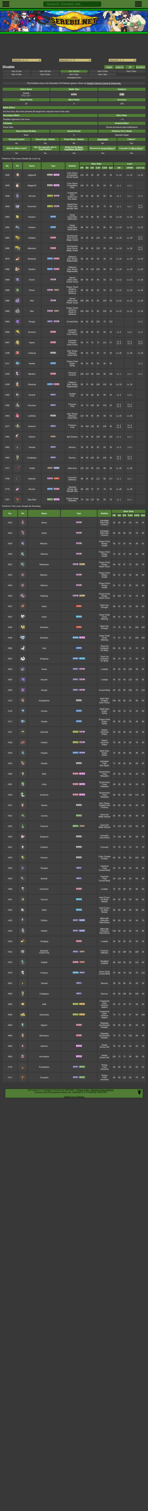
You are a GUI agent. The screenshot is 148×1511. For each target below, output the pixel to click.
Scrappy (104, 701)
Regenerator (72, 261)
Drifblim (44, 931)
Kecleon (44, 858)
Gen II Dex (74, 74)
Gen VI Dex (103, 71)
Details (109, 67)
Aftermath (104, 918)
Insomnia (72, 330)
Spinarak (44, 732)
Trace (104, 774)
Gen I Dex (102, 74)
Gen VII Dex (74, 71)
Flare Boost (104, 923)
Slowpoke (32, 259)
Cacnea (44, 816)
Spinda (44, 805)
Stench (72, 278)
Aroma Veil (104, 1047)
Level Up (119, 67)
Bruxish (32, 489)
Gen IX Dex (17, 71)
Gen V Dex (131, 71)
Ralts (44, 774)
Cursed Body (72, 322)
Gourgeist (44, 1078)
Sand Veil (104, 815)
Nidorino (44, 585)
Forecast (104, 847)
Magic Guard (72, 240)
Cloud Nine (72, 217)
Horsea (44, 711)
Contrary (104, 807)
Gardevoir (44, 795)
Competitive (72, 175)
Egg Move (140, 67)
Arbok (44, 533)
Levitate (72, 394)
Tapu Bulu (32, 500)
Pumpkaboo (44, 1067)
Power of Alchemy (72, 292)
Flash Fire (104, 605)
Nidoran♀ (44, 544)
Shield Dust (72, 204)
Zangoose (44, 837)
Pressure (72, 373)
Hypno (32, 343)
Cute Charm (72, 173)
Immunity (104, 836)
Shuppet (44, 868)
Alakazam (32, 248)
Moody (104, 902)
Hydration (104, 648)
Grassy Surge (72, 498)
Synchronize (72, 236)
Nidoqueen (44, 564)
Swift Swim (72, 219)
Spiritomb (44, 951)
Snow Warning (104, 618)
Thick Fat (104, 646)
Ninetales (44, 627)
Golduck (31, 227)
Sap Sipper (104, 765)
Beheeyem (44, 1036)
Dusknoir (32, 426)
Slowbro (31, 269)
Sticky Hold (72, 280)
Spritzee (44, 1046)
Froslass (44, 973)
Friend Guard (72, 177)
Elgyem (44, 1025)
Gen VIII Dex (45, 71)
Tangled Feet (104, 805)
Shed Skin (104, 523)
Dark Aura (72, 468)
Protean (104, 859)
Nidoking (44, 596)
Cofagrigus (32, 458)
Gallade (44, 962)
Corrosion (72, 478)
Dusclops (32, 405)
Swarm (104, 730)
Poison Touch (72, 282)
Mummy (72, 447)
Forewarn (72, 332)
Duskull (32, 395)
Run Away (72, 199)
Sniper (72, 364)
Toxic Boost (104, 838)
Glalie (44, 910)
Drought (104, 607)
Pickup (104, 1065)
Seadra (32, 364)
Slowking (32, 384)
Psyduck (31, 217)
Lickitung (32, 353)
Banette (44, 879)
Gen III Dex (45, 74)
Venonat (31, 196)
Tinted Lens (72, 197)
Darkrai (32, 437)
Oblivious (72, 257)
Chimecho (44, 889)
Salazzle (31, 479)
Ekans (44, 523)
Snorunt (44, 900)
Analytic (104, 1027)
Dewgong (44, 659)
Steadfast (104, 961)
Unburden (104, 920)
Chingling (44, 941)
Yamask (31, 447)
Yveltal (32, 468)
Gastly (44, 669)
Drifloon (44, 920)
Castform (44, 847)
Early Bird (104, 699)
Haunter (44, 680)
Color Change (104, 857)
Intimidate (104, 521)
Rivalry (105, 544)
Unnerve (72, 375)
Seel (44, 648)
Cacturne (44, 826)
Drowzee (32, 332)
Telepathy (72, 501)
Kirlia (44, 784)
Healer (104, 1045)
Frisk (72, 188)
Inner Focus (72, 238)
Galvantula (44, 1015)
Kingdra (44, 753)
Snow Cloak (104, 615)
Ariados (44, 742)
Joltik (44, 1004)
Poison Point (72, 361)
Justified (104, 963)
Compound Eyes (72, 194)
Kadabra (31, 238)
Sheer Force (104, 567)
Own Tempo (72, 259)
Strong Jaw (72, 489)
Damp (72, 215)
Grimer (32, 280)
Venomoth (31, 206)
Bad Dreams (72, 437)
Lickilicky (32, 416)
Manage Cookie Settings (102, 1090)
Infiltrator (104, 953)
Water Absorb (104, 817)
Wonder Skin (72, 209)
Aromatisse (44, 1057)
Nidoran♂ (44, 575)
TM (130, 67)
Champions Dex (74, 78)
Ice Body (104, 650)
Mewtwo (31, 374)
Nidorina (44, 554)
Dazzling (72, 487)
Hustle (104, 546)
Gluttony (72, 289)
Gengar (32, 322)
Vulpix (44, 606)
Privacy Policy (83, 1090)
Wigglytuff (32, 186)
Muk (32, 301)
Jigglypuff (32, 175)
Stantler (44, 763)
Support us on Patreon (74, 1097)
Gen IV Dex (17, 74)
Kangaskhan (44, 701)
